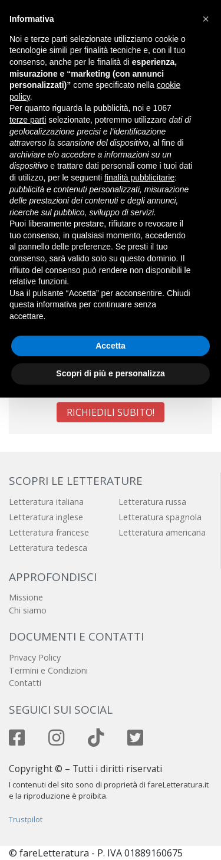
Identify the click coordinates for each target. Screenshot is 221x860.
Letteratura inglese (46, 517)
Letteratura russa (152, 501)
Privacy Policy (35, 657)
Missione (26, 597)
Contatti (25, 682)
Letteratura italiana (46, 501)
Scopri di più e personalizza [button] (110, 373)
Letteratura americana (162, 532)
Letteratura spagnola (160, 517)
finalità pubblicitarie (139, 177)
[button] (205, 18)
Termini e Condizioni (48, 670)
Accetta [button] (110, 345)
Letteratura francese (49, 532)
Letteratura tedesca (48, 547)
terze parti (27, 119)
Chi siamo (28, 610)
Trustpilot (25, 819)
